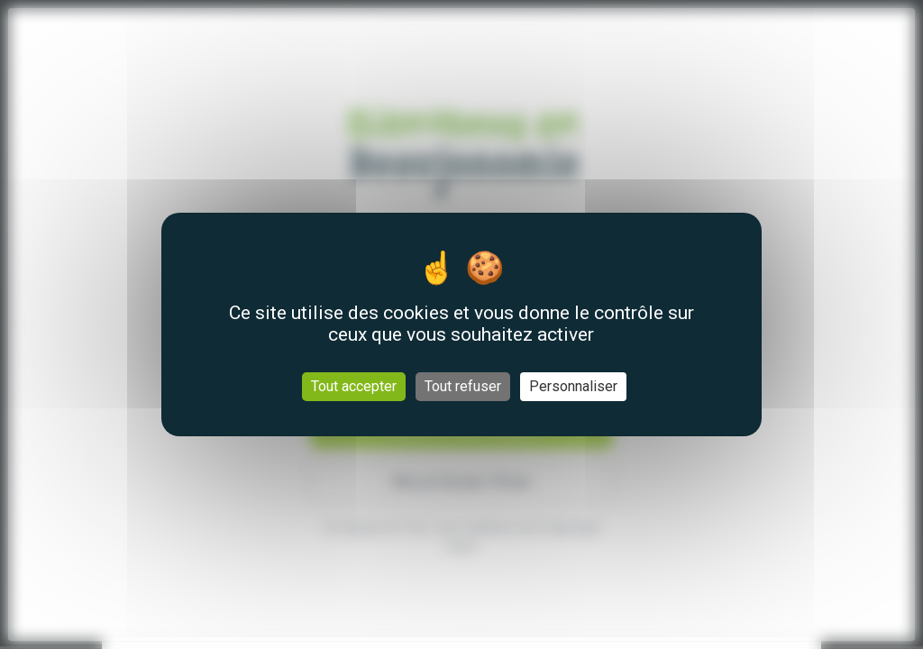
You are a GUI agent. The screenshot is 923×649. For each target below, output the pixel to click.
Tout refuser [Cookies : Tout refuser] (463, 386)
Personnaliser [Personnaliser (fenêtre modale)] (573, 386)
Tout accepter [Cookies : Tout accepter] (354, 386)
